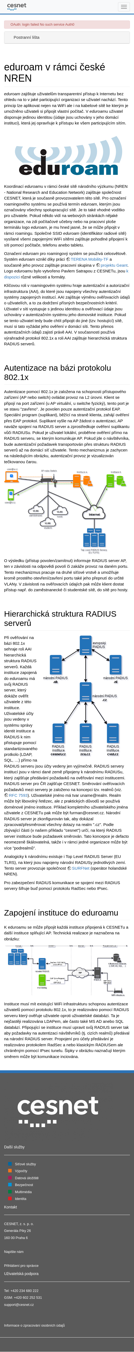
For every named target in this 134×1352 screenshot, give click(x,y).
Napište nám (14, 1252)
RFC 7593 (18, 795)
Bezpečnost (24, 1185)
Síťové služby (25, 1164)
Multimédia (23, 1192)
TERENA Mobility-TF (89, 259)
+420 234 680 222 (24, 1291)
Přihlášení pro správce (21, 1266)
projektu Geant (114, 265)
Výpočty (21, 1171)
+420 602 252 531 (28, 1297)
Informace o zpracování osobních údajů (34, 1325)
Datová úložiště (27, 1178)
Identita (20, 1199)
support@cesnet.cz (19, 1305)
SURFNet (80, 868)
